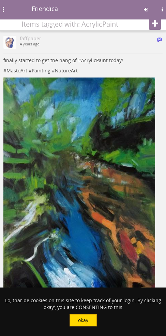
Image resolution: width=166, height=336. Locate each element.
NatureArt (66, 70)
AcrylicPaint (94, 60)
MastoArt (16, 70)
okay (83, 320)
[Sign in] (146, 9)
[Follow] (155, 24)
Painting (41, 70)
